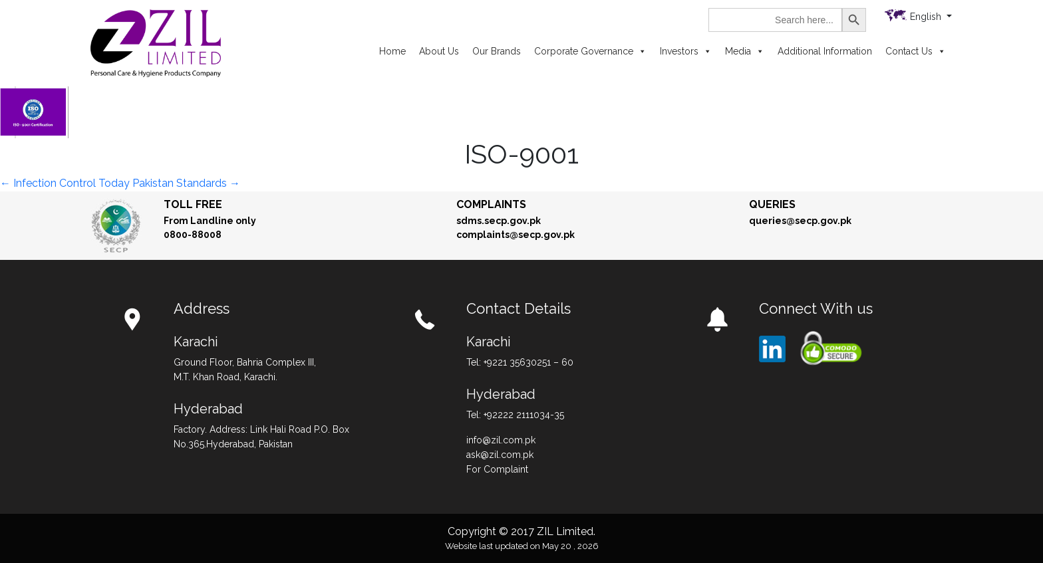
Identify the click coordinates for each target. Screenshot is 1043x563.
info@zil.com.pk (500, 440)
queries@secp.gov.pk (800, 220)
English (927, 16)
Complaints (491, 204)
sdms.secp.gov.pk (498, 220)
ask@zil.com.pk (499, 454)
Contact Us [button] (915, 51)
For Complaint (497, 469)
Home (392, 51)
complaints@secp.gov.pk (515, 234)
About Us (439, 51)
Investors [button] (686, 51)
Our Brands (496, 51)
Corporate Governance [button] (590, 51)
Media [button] (744, 51)
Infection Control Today (65, 183)
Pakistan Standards (186, 183)
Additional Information (825, 51)
